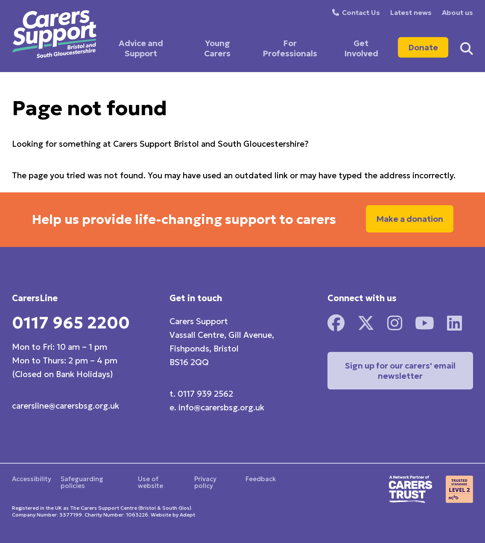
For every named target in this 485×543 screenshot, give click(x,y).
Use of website (150, 482)
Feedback (260, 479)
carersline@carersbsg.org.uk (65, 406)
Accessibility (31, 479)
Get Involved (361, 48)
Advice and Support (141, 48)
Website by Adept (173, 514)
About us (457, 12)
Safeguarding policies (82, 482)
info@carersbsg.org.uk (221, 407)
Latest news (411, 12)
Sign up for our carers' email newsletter (400, 370)
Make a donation (409, 219)
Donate (423, 47)
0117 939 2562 (205, 394)
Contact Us (361, 12)
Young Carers (217, 48)
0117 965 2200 (71, 323)
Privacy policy (205, 482)
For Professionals (290, 48)
